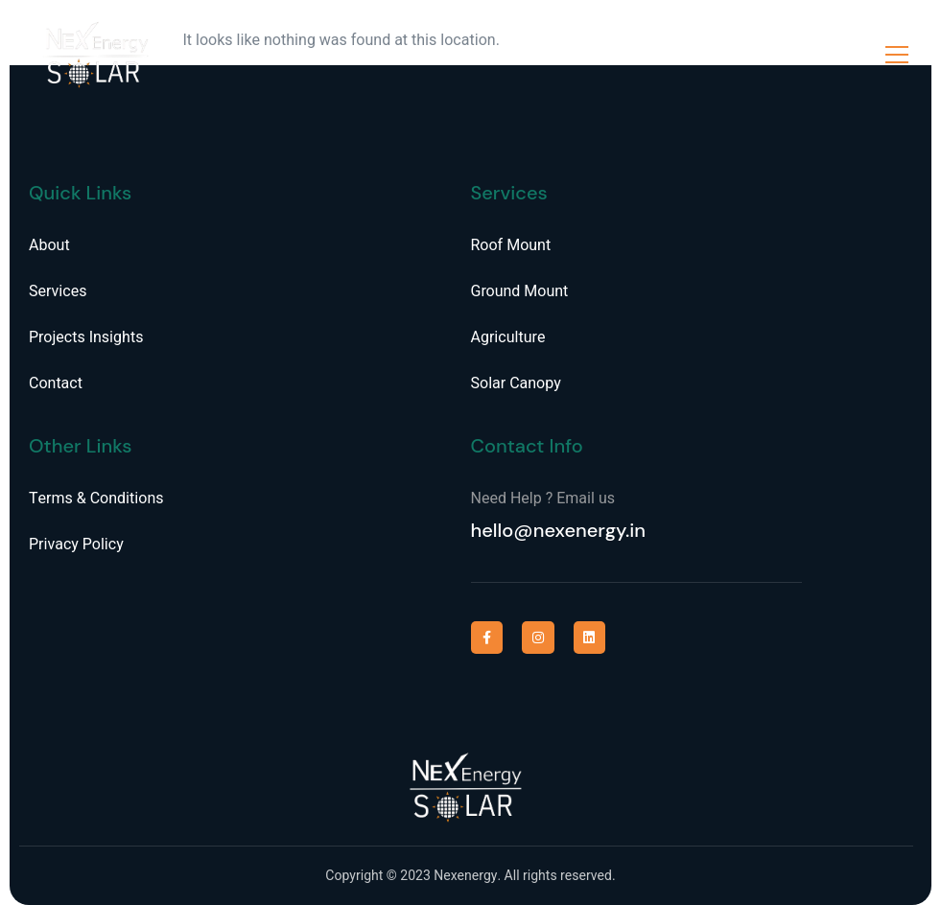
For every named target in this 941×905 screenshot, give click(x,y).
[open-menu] (897, 55)
